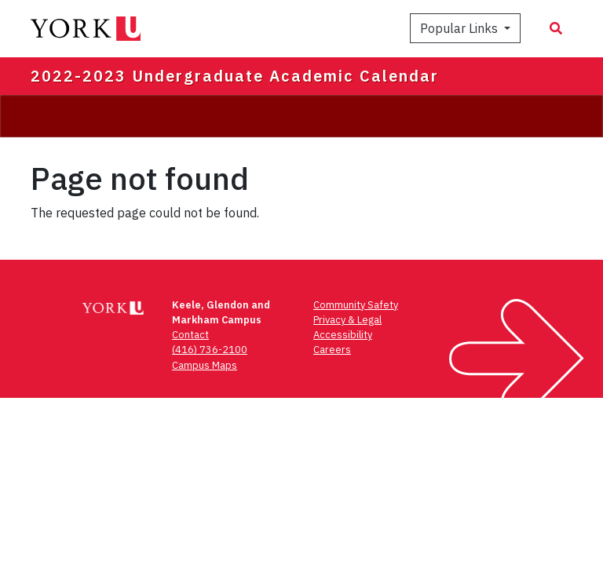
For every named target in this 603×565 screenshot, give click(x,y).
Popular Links (460, 28)
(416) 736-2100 (209, 349)
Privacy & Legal (347, 319)
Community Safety (355, 305)
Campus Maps (204, 365)
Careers (332, 349)
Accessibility (342, 334)
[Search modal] (555, 28)
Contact (190, 334)
